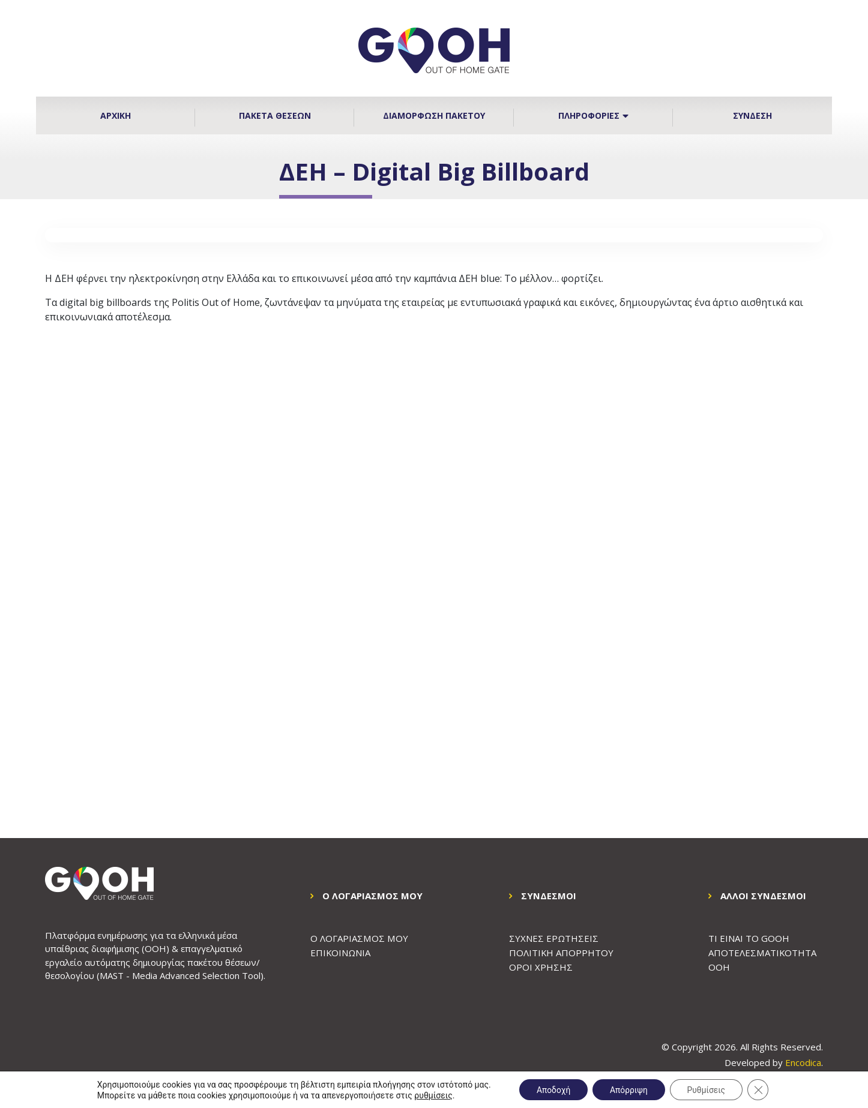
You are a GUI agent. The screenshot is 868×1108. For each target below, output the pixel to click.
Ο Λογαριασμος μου (358, 938)
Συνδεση (752, 115)
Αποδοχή (551, 1089)
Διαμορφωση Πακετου (434, 115)
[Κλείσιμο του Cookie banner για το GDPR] (760, 1089)
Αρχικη (115, 115)
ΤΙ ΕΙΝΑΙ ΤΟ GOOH (748, 938)
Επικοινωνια (340, 953)
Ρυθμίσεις (708, 1089)
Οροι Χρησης (541, 967)
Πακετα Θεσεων (275, 115)
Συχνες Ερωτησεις (553, 938)
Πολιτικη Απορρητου (561, 953)
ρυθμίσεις (430, 1095)
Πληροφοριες (593, 115)
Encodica (803, 1062)
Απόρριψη (628, 1089)
